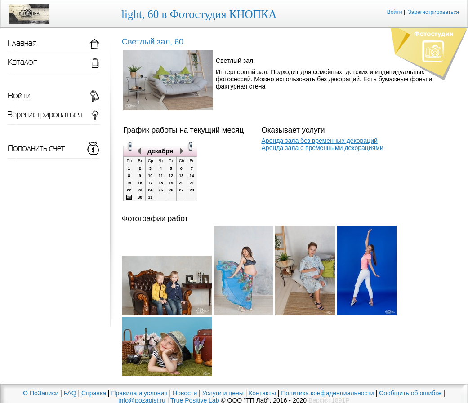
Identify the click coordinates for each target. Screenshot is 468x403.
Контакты (262, 393)
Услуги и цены (223, 393)
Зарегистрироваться (433, 12)
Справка (93, 393)
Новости (185, 393)
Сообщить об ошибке (410, 393)
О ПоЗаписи (40, 393)
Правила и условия (139, 393)
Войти (394, 12)
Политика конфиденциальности (327, 393)
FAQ (70, 393)
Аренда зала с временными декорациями (322, 147)
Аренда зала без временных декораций (320, 140)
